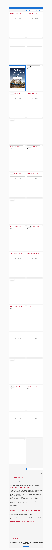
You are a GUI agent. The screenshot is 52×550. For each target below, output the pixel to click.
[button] (29, 66)
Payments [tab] (19, 18)
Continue (26, 546)
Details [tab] (15, 18)
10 (39, 10)
